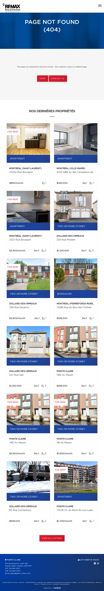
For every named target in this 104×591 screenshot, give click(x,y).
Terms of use (46, 584)
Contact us (57, 79)
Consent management (61, 584)
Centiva (57, 588)
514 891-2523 (14, 568)
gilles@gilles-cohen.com (20, 573)
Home (43, 79)
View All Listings (52, 538)
